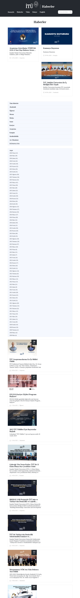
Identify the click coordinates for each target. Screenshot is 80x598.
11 (29, 530)
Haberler (20, 12)
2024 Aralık (14, 196)
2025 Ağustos (14, 174)
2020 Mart (13, 335)
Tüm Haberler (14, 103)
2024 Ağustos (14, 206)
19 (47, 530)
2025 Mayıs (14, 182)
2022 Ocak (14, 289)
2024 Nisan (14, 217)
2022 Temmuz (14, 273)
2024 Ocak (14, 225)
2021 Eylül (14, 300)
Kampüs (12, 132)
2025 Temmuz (14, 177)
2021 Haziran (14, 308)
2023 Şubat (13, 255)
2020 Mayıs (13, 332)
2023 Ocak (14, 257)
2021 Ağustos (14, 303)
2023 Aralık (14, 228)
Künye (35, 12)
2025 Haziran (14, 180)
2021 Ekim (14, 298)
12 (31, 530)
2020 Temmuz (14, 330)
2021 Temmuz (14, 306)
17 (43, 530)
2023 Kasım (14, 230)
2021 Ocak (14, 322)
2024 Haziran (14, 212)
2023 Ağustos (14, 239)
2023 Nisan (13, 249)
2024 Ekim (14, 201)
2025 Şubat (14, 190)
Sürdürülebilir (14, 136)
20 (50, 530)
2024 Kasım (14, 198)
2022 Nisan (14, 281)
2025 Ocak (14, 193)
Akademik (13, 107)
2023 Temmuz (14, 241)
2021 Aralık (14, 292)
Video (28, 12)
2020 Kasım (14, 327)
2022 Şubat (13, 287)
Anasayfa (11, 12)
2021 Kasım (14, 295)
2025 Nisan (14, 185)
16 (40, 530)
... (26, 530)
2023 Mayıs (14, 247)
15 (38, 530)
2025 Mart (13, 188)
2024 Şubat (14, 222)
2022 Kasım (14, 263)
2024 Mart (13, 220)
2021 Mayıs (14, 311)
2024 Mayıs (14, 214)
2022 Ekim (14, 265)
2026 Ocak (14, 161)
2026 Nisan (14, 153)
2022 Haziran (14, 276)
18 (45, 530)
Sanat (11, 121)
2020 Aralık (14, 324)
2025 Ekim (14, 169)
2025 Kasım (14, 166)
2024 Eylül (14, 204)
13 (33, 530)
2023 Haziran (14, 244)
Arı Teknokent (14, 140)
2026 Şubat (14, 158)
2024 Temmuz (14, 209)
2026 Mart (13, 155)
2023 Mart (13, 252)
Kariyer (12, 125)
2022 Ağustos (14, 271)
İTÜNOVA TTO (14, 143)
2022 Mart (13, 284)
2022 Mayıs (14, 279)
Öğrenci (12, 110)
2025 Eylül (14, 171)
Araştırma (13, 129)
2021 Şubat (14, 319)
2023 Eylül (14, 236)
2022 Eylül (14, 268)
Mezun (12, 114)
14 (36, 530)
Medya (12, 118)
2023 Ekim (14, 233)
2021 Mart (13, 316)
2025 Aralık (14, 163)
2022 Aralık (14, 260)
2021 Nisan (14, 314)
